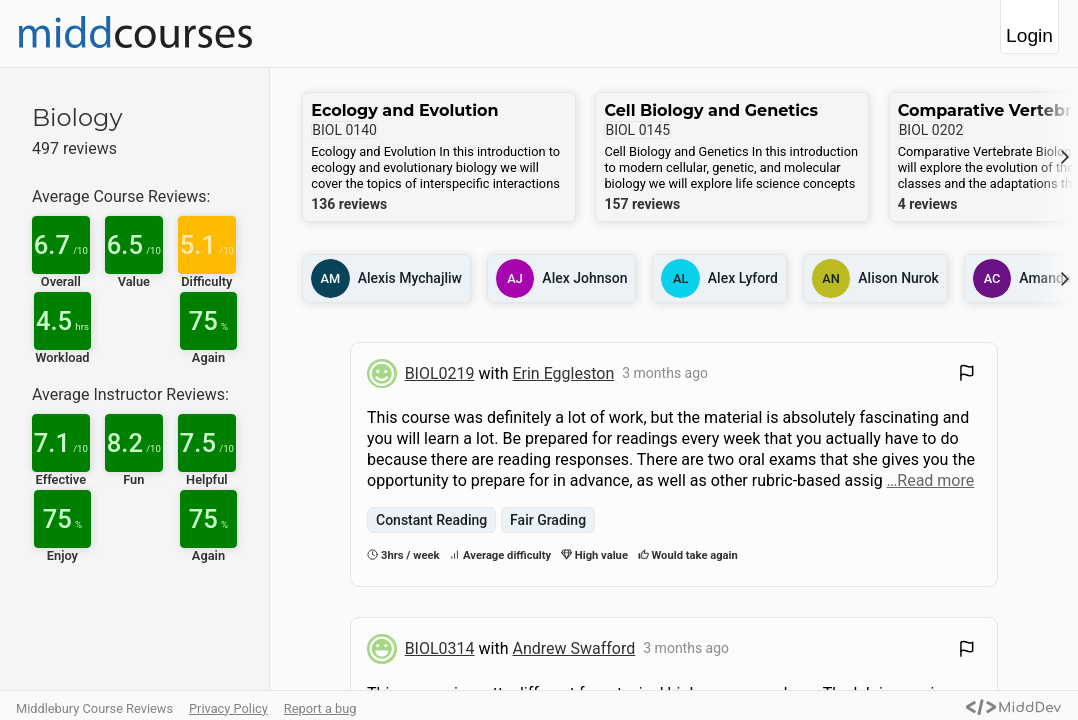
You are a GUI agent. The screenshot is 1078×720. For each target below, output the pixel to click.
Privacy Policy (228, 708)
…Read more (931, 480)
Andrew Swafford (573, 648)
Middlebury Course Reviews (94, 708)
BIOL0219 (440, 373)
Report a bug (320, 708)
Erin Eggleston (563, 373)
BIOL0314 (440, 648)
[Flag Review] (967, 375)
